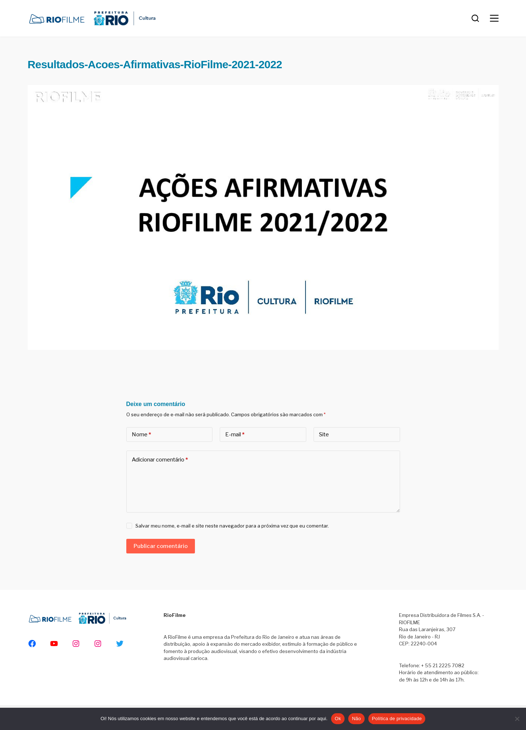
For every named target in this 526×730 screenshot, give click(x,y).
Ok (338, 718)
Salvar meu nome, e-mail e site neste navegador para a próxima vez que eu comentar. (232, 526)
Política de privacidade (397, 718)
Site (324, 434)
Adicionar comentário (160, 460)
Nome (141, 434)
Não (356, 718)
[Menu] (494, 18)
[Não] (517, 718)
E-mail (235, 434)
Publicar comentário (161, 546)
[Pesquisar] (475, 18)
